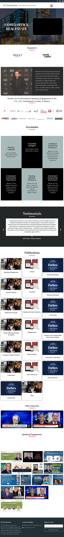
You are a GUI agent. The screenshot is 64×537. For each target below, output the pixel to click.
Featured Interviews (53, 296)
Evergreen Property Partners (11, 356)
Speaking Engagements (11, 273)
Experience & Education (52, 358)
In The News (53, 316)
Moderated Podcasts (11, 313)
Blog (32, 396)
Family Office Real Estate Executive (27, 5)
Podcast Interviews (53, 275)
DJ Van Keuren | (10, 6)
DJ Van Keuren (6, 527)
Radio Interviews (53, 378)
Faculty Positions (11, 293)
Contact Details (27, 527)
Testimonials (11, 399)
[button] (3, 230)
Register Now (49, 527)
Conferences (11, 376)
